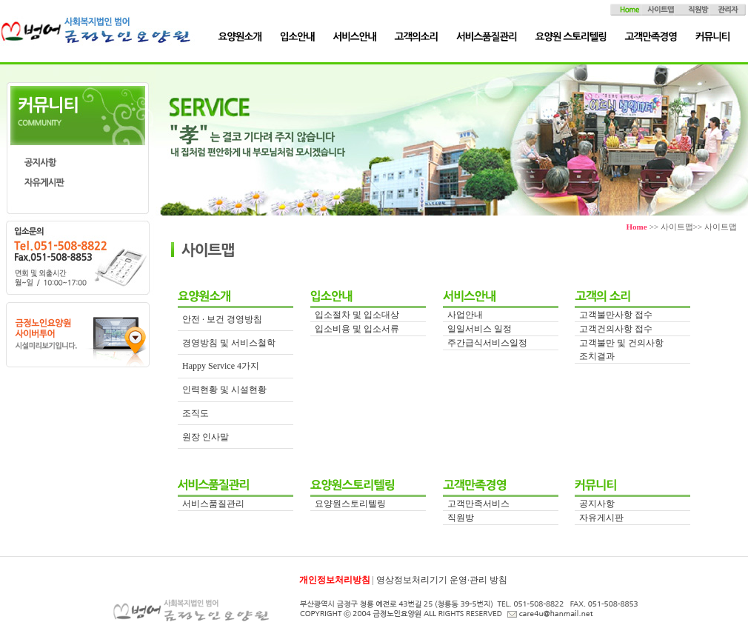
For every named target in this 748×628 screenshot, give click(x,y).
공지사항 (597, 503)
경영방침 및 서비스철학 (229, 343)
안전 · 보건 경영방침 (222, 319)
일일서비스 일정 (479, 329)
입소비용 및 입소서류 (357, 329)
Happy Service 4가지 (220, 366)
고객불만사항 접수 (615, 315)
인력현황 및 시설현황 (224, 389)
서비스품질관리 (213, 503)
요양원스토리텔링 (350, 503)
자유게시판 (601, 517)
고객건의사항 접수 (615, 329)
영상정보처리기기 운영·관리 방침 (441, 580)
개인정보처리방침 (334, 580)
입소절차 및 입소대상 (357, 315)
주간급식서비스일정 (487, 343)
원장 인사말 (205, 437)
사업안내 (465, 315)
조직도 (195, 413)
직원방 (460, 517)
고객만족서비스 (478, 503)
